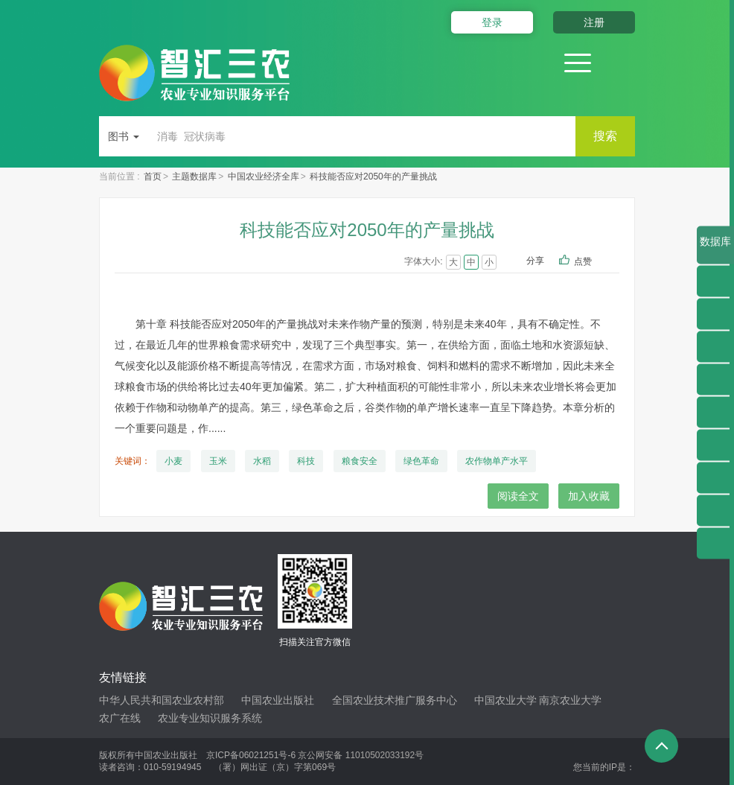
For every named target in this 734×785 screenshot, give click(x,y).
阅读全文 (518, 496)
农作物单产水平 (496, 461)
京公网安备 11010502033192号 (361, 755)
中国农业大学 (505, 700)
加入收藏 (589, 496)
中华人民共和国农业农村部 (161, 700)
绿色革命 (421, 461)
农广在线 (120, 718)
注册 (594, 22)
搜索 (605, 136)
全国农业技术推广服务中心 (394, 700)
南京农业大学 (570, 700)
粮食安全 (359, 461)
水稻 (262, 461)
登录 (492, 22)
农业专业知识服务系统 (210, 718)
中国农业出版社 (277, 700)
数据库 (715, 249)
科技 (306, 461)
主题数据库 (194, 176)
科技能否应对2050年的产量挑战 (373, 176)
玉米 (218, 461)
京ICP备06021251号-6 (251, 755)
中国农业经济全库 (263, 176)
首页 (153, 176)
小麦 (173, 461)
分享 (535, 260)
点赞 (593, 262)
